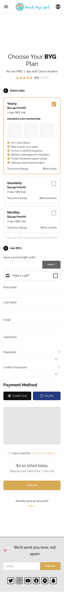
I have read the (32, 453)
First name (10, 287)
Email (7, 319)
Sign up (50, 566)
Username (10, 337)
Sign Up (32, 485)
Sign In (59, 7)
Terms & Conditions (43, 453)
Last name (10, 302)
